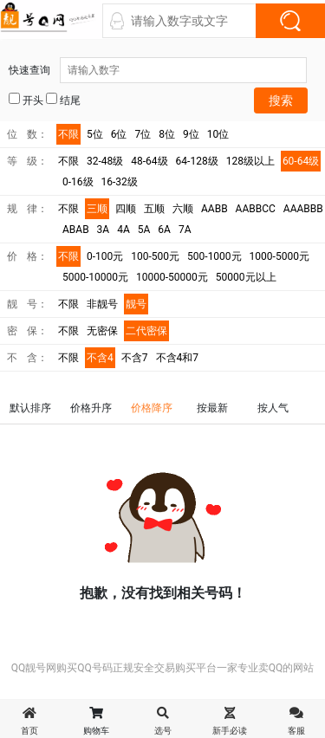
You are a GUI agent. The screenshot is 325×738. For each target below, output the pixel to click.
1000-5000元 (279, 256)
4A (123, 229)
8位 (167, 134)
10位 (218, 134)
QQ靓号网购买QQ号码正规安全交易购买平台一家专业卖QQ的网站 (163, 668)
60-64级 (301, 161)
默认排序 (30, 408)
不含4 (100, 358)
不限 (68, 134)
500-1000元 (214, 256)
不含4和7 (177, 358)
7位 (143, 134)
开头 (26, 100)
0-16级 (78, 182)
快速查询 (158, 70)
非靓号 (102, 304)
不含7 (134, 358)
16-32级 (119, 182)
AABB (214, 209)
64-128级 (197, 161)
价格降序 (151, 408)
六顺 (182, 209)
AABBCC (256, 209)
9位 (191, 134)
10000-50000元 (172, 277)
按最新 (212, 408)
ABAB (75, 229)
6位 (119, 134)
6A (164, 229)
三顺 (97, 209)
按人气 (273, 408)
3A (103, 229)
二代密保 (146, 331)
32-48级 (105, 161)
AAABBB (303, 209)
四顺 (125, 209)
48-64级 (149, 161)
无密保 (102, 331)
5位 (95, 134)
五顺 (154, 209)
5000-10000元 (95, 277)
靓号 (136, 304)
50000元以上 (246, 277)
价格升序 (91, 408)
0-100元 (105, 256)
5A (144, 229)
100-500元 (155, 256)
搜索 (281, 100)
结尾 (63, 100)
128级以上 (250, 161)
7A (185, 229)
